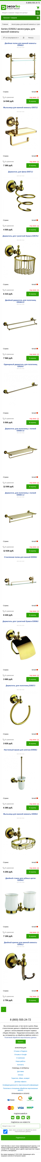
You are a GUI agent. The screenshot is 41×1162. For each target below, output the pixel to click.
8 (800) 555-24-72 (20, 1019)
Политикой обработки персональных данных (20, 1037)
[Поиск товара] (18, 12)
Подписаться (20, 1138)
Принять (21, 1042)
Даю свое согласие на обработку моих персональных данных (23, 1130)
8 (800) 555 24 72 (33, 3)
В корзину (32, 101)
